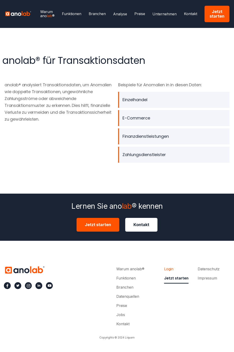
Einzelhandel (134, 100)
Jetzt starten (217, 14)
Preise (139, 14)
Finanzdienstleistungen (145, 136)
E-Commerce (136, 118)
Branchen (97, 14)
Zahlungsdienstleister (144, 154)
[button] (120, 14)
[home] (18, 13)
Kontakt (190, 14)
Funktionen (71, 14)
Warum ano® (47, 14)
